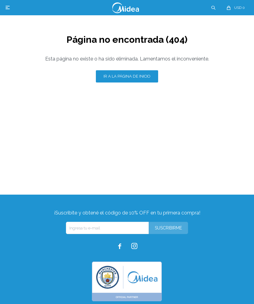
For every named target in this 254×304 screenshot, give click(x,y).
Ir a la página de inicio (127, 76)
